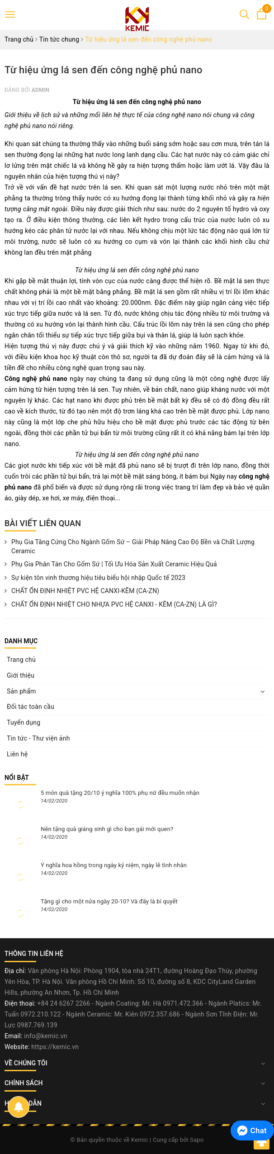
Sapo (197, 1139)
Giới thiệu (20, 675)
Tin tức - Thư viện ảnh (38, 738)
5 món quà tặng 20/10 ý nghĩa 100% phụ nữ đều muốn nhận (120, 792)
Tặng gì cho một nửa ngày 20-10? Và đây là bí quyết (109, 901)
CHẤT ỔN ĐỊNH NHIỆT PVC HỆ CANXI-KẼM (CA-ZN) (82, 591)
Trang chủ (21, 659)
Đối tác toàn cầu (30, 706)
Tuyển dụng (23, 722)
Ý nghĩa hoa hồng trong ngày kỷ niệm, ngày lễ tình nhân (114, 865)
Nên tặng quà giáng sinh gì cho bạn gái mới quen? (107, 829)
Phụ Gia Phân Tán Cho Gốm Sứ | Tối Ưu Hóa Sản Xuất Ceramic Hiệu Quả (111, 564)
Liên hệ (17, 754)
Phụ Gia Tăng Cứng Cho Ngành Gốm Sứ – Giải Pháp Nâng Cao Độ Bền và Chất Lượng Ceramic (130, 547)
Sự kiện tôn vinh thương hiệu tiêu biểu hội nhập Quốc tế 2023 (95, 578)
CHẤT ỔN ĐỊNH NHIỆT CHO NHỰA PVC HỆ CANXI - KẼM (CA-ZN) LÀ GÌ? (111, 604)
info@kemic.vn (45, 1036)
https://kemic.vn (55, 1046)
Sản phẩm (21, 691)
